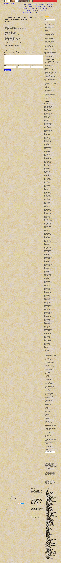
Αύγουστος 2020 (48, 199)
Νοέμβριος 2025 (48, 110)
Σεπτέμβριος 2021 (48, 181)
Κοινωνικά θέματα (48, 405)
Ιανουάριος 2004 (48, 322)
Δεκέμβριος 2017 (48, 234)
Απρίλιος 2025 (47, 120)
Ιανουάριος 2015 (48, 254)
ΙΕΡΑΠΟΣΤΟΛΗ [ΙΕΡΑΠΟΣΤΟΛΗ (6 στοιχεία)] (50, 472)
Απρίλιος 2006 (47, 308)
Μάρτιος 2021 (47, 189)
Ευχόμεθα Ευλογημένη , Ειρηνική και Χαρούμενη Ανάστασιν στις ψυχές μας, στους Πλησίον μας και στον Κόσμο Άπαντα (50, 34)
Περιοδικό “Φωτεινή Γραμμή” (50, 539)
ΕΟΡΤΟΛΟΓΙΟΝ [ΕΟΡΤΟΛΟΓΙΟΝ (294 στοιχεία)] (49, 469)
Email (18, 65)
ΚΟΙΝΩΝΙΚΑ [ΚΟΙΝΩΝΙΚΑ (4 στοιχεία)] (49, 473)
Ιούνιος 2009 (47, 289)
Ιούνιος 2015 (47, 251)
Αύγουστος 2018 (48, 227)
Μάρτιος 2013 (47, 267)
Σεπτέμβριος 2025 (48, 113)
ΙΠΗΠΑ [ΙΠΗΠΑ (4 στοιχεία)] (54, 472)
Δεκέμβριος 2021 (48, 176)
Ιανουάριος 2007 (48, 303)
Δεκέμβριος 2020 (48, 193)
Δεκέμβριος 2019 (48, 210)
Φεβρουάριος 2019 (48, 220)
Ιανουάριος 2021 (48, 192)
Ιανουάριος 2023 (48, 158)
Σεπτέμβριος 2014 (48, 257)
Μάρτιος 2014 (47, 260)
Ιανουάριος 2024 (48, 141)
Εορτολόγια (47, 389)
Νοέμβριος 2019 (48, 212)
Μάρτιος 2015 (47, 253)
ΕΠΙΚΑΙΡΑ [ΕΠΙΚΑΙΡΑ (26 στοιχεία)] (47, 469)
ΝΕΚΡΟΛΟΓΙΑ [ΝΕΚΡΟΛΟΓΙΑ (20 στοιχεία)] (47, 474)
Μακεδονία (47, 408)
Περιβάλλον (47, 418)
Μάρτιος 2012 (47, 272)
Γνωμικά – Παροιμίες (49, 370)
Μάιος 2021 (47, 186)
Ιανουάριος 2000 (48, 346)
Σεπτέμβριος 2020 (48, 198)
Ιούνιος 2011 (47, 278)
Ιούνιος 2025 (47, 117)
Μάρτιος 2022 (47, 172)
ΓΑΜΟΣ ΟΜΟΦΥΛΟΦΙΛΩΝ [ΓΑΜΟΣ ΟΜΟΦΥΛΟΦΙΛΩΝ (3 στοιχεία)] (48, 462)
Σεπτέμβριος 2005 (48, 312)
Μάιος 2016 (47, 244)
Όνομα (5, 65)
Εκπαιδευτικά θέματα (49, 383)
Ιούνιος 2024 (47, 134)
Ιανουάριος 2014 (48, 261)
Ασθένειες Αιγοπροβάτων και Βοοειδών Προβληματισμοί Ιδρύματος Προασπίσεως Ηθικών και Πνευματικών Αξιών (50, 96)
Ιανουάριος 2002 (48, 333)
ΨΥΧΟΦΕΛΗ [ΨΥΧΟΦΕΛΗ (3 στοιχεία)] (46, 483)
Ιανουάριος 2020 (48, 209)
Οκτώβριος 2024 (48, 128)
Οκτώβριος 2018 (48, 226)
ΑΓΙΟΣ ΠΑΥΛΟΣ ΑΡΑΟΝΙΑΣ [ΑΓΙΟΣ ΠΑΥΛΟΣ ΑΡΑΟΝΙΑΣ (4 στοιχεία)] (36, 490)
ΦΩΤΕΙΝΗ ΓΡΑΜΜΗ (49, 446)
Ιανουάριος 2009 (48, 292)
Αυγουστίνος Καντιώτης (49, 362)
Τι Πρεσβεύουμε (48, 440)
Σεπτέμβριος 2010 (48, 282)
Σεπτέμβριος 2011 (48, 277)
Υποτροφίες (47, 557)
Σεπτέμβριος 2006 (48, 305)
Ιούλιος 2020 (47, 200)
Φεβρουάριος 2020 (48, 207)
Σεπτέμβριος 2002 (48, 329)
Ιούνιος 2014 (47, 258)
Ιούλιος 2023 (47, 150)
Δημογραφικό (47, 372)
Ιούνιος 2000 (47, 343)
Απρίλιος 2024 (47, 137)
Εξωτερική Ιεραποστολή (49, 386)
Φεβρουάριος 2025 (48, 123)
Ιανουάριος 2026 (48, 107)
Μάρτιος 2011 (47, 279)
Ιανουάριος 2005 (48, 316)
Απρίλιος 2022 (47, 171)
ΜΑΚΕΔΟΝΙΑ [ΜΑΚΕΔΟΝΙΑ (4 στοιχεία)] (53, 473)
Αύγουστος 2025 (48, 114)
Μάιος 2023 (47, 152)
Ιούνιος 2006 (47, 306)
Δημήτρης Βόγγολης (48, 61)
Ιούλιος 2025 (47, 116)
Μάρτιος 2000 (47, 344)
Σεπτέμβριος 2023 (48, 147)
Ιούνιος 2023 (47, 151)
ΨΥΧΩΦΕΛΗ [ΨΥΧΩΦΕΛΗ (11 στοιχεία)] (50, 483)
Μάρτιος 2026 (47, 104)
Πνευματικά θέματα (48, 421)
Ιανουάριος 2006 (48, 310)
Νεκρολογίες (47, 411)
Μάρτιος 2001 (47, 337)
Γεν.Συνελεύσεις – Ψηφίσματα (50, 366)
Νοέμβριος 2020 (48, 195)
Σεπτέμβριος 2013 (48, 264)
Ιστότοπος (32, 65)
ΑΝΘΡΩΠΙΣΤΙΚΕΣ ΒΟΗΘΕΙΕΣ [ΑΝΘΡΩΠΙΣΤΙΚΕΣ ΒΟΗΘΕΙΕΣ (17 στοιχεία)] (36, 492)
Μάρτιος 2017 (47, 240)
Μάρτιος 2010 (47, 285)
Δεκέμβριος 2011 (48, 275)
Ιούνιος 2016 (47, 243)
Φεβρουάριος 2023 (48, 157)
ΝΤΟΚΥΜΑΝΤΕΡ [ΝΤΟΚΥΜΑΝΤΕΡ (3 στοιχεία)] (52, 474)
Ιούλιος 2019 (47, 217)
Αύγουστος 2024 (48, 131)
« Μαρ (5, 509)
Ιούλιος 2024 (47, 133)
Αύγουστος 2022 (48, 165)
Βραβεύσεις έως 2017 (49, 365)
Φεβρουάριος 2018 (48, 231)
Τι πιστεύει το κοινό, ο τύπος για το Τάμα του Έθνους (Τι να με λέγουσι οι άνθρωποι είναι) (50, 438)
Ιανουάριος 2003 (48, 327)
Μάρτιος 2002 (47, 332)
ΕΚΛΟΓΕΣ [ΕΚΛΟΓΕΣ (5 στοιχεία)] (46, 466)
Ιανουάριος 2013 (48, 268)
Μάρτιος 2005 (47, 315)
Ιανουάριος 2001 (48, 339)
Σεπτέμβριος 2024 (48, 130)
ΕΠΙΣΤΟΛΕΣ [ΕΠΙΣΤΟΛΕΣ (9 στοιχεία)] (38, 503)
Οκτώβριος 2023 (48, 145)
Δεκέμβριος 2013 (48, 262)
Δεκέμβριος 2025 (48, 109)
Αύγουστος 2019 (48, 216)
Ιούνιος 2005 (47, 313)
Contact (46, 352)
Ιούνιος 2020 (47, 202)
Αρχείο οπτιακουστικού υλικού (50, 361)
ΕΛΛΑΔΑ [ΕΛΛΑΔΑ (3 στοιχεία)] (49, 466)
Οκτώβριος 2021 (48, 179)
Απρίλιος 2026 (47, 103)
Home (46, 354)
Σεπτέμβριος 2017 (48, 236)
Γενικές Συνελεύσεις (48, 369)
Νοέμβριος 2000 (48, 340)
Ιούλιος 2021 (47, 183)
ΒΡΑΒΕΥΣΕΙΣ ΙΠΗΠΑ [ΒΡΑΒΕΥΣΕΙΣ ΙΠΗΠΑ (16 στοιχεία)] (52, 461)
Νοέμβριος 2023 (48, 144)
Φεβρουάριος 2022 (48, 174)
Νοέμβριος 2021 (48, 178)
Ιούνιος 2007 (47, 301)
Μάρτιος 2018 (47, 230)
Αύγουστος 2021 (48, 182)
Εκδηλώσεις (47, 380)
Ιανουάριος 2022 (48, 175)
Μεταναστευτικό (48, 410)
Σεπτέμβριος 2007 (48, 299)
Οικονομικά (47, 415)
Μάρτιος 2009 (47, 291)
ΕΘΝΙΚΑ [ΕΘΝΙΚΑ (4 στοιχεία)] (49, 464)
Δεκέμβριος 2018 (48, 223)
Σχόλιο (5, 54)
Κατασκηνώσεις (48, 404)
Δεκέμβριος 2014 (48, 255)
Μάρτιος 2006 (47, 309)
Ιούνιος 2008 (47, 295)
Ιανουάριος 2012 (48, 274)
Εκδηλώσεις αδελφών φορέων (50, 382)
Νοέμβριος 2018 (48, 224)
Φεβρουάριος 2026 (48, 106)
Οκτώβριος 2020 (48, 196)
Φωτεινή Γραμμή (9, 3)
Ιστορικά (46, 403)
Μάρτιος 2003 (47, 326)
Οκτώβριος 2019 (48, 213)
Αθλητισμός (47, 358)
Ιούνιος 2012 (47, 271)
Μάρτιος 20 (47, 347)
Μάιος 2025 (47, 119)
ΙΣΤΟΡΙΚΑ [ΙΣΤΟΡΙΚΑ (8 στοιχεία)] (46, 473)
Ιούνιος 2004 (47, 319)
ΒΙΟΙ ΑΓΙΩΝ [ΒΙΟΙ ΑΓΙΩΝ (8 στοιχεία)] (41, 493)
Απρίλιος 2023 (47, 154)
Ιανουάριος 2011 (48, 281)
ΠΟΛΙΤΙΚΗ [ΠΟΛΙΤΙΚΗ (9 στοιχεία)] (33, 511)
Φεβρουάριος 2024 (48, 140)
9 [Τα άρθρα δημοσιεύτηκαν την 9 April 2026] (10, 502)
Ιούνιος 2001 (47, 336)
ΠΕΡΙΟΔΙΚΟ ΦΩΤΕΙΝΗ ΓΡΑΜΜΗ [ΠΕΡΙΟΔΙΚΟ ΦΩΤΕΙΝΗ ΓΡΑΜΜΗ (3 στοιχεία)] (38, 510)
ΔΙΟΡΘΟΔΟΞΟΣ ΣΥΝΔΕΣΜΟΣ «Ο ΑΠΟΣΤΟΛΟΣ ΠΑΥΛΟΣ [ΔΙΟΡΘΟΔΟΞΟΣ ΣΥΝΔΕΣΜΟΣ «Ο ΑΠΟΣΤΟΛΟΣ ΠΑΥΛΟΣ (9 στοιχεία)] (50, 463)
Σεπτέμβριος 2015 (48, 250)
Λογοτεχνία (47, 407)
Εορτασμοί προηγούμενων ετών (50, 387)
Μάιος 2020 (47, 203)
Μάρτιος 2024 (47, 138)
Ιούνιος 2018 (47, 229)
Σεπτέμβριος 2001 (48, 334)
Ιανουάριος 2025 (48, 124)
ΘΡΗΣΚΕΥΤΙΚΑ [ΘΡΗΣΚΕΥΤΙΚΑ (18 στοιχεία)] (48, 471)
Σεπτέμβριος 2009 (48, 288)
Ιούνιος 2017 (47, 237)
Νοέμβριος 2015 (48, 248)
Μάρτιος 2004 (47, 320)
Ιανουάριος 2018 (48, 233)
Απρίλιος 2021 (47, 188)
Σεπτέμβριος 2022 (48, 164)
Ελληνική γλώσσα (48, 514)
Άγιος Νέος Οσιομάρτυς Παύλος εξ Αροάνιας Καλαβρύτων (49, 493)
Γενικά (46, 368)
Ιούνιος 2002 (47, 330)
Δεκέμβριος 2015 (48, 247)
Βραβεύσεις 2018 (48, 363)
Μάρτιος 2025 (47, 121)
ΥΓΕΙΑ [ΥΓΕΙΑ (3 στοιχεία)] (48, 482)
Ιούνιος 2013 (47, 265)
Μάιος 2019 (47, 219)
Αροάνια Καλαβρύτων (49, 359)
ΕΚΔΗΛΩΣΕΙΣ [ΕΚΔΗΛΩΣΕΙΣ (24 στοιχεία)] (51, 465)
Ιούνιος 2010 (47, 284)
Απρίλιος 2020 (47, 205)
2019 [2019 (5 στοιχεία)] (31, 490)
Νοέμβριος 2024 (48, 127)
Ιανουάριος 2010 (48, 286)
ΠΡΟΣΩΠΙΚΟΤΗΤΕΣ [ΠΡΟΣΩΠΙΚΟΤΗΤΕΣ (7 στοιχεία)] (38, 511)
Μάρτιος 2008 (47, 296)
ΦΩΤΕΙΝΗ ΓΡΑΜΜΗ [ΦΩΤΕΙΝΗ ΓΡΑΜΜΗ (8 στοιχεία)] (53, 482)
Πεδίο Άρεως (47, 417)
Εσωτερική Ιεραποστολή (49, 393)
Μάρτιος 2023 (47, 155)
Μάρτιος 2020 (47, 206)
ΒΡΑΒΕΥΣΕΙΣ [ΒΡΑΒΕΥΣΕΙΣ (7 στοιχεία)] (47, 461)
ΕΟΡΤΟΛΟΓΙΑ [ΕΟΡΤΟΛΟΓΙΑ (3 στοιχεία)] (36, 501)
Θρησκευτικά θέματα (49, 394)
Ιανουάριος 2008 (48, 298)
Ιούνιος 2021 (47, 185)
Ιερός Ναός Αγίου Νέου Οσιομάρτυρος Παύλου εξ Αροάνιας (49, 400)
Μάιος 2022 (47, 169)
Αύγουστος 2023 (48, 148)
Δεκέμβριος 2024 (48, 126)
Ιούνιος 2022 (47, 168)
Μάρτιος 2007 (47, 302)
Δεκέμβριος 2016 (48, 241)
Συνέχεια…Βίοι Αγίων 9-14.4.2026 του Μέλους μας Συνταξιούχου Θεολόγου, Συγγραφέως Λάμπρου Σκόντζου (49, 27)
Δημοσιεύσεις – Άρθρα (49, 373)
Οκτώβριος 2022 (48, 162)
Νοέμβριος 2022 (48, 161)
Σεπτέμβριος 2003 (48, 323)
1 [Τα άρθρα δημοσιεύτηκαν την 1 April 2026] (8, 500)
